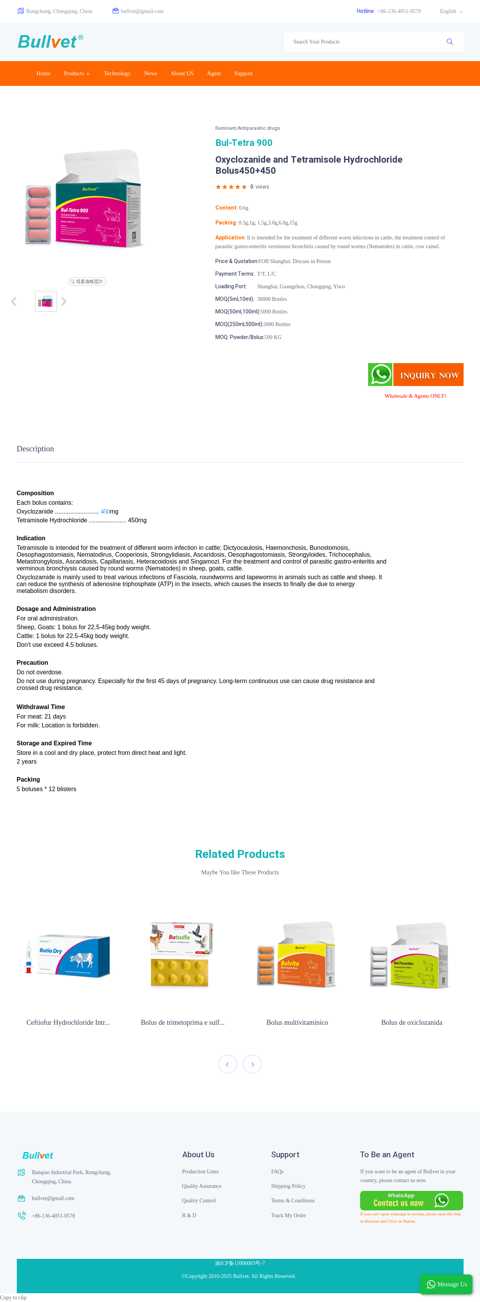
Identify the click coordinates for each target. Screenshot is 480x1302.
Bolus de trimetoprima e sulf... (183, 1022)
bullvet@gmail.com (137, 11)
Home (44, 73)
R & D (189, 1215)
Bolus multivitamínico (297, 1022)
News (150, 73)
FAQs (277, 1171)
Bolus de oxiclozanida (412, 1022)
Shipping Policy (288, 1186)
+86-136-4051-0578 (389, 11)
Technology (117, 73)
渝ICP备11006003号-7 (240, 1263)
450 (105, 511)
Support (243, 73)
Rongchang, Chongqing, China (54, 11)
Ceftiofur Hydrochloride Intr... (68, 1022)
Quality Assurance (201, 1186)
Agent (214, 73)
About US (182, 73)
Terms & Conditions (293, 1200)
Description (35, 449)
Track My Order (288, 1215)
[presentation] (227, 1064)
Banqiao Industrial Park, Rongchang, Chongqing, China (71, 1177)
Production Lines (200, 1171)
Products (74, 73)
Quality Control (199, 1200)
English (448, 11)
